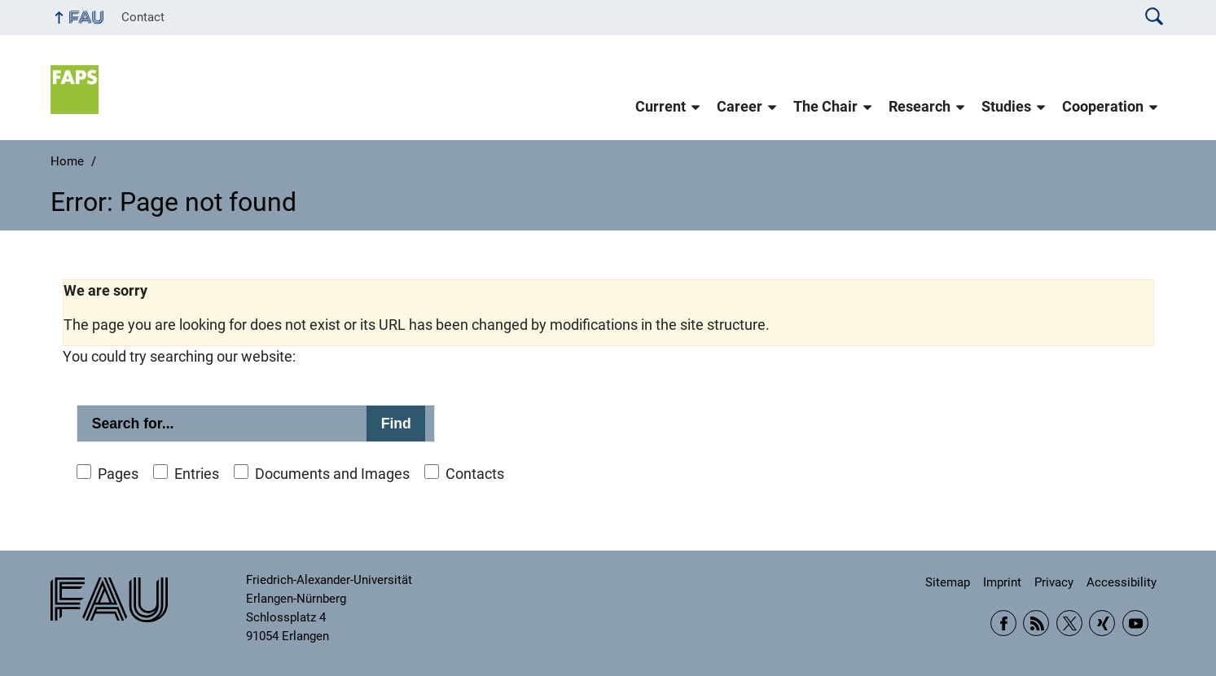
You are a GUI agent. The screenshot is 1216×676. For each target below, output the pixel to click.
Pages (118, 474)
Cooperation (1103, 107)
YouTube (1135, 623)
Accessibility (1121, 582)
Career (739, 107)
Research (919, 107)
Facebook (1003, 623)
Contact (143, 17)
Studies (1006, 107)
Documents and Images (332, 474)
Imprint (1002, 582)
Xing (1102, 623)
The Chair (825, 107)
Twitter (1069, 623)
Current (660, 107)
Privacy (1053, 582)
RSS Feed (1036, 623)
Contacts (475, 474)
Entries (196, 474)
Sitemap (947, 582)
